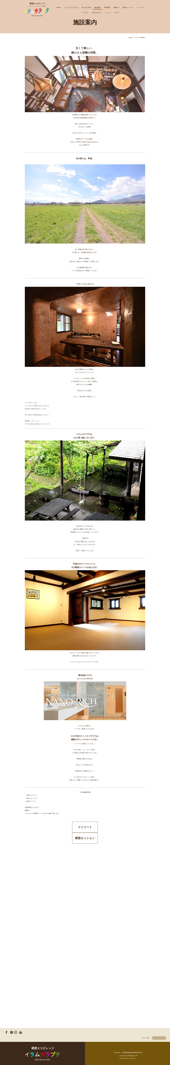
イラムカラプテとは (71, 7)
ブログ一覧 (145, 1037)
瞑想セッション (128, 7)
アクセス (85, 12)
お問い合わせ (96, 12)
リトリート (141, 7)
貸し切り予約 (86, 7)
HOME (58, 7)
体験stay (116, 7)
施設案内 (97, 7)
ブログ (116, 12)
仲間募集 (107, 7)
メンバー (108, 12)
